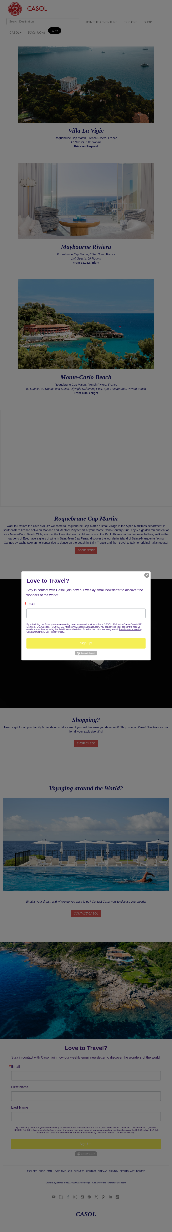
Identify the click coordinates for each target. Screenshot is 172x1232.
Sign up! (86, 643)
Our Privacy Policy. (55, 632)
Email (30, 604)
